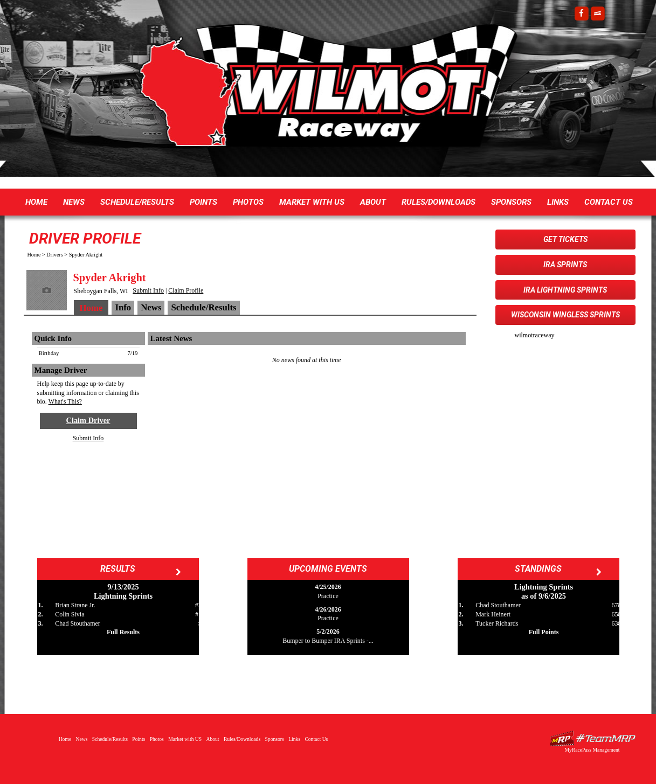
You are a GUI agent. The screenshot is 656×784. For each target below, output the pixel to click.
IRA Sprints (565, 264)
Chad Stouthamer (77, 623)
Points (203, 202)
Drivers (54, 255)
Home (36, 202)
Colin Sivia (69, 614)
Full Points (544, 632)
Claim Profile (185, 290)
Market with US (311, 202)
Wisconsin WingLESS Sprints (565, 314)
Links (558, 202)
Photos (248, 202)
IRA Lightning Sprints (565, 290)
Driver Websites (592, 738)
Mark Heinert (492, 614)
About (373, 202)
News (74, 202)
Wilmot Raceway (317, 91)
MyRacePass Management (591, 750)
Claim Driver (88, 420)
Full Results (123, 632)
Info (123, 307)
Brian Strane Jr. (75, 605)
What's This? (65, 401)
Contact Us (608, 202)
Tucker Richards (496, 623)
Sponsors (511, 202)
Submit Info (148, 290)
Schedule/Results (137, 202)
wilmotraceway (535, 335)
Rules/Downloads (438, 202)
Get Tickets (565, 239)
